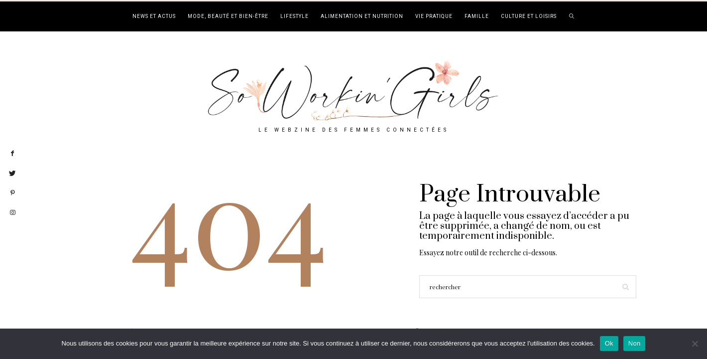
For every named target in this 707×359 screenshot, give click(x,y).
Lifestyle (294, 16)
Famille (477, 16)
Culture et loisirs (529, 16)
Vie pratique (434, 16)
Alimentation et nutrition (362, 16)
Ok (609, 343)
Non (634, 343)
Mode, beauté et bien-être (228, 16)
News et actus (154, 16)
